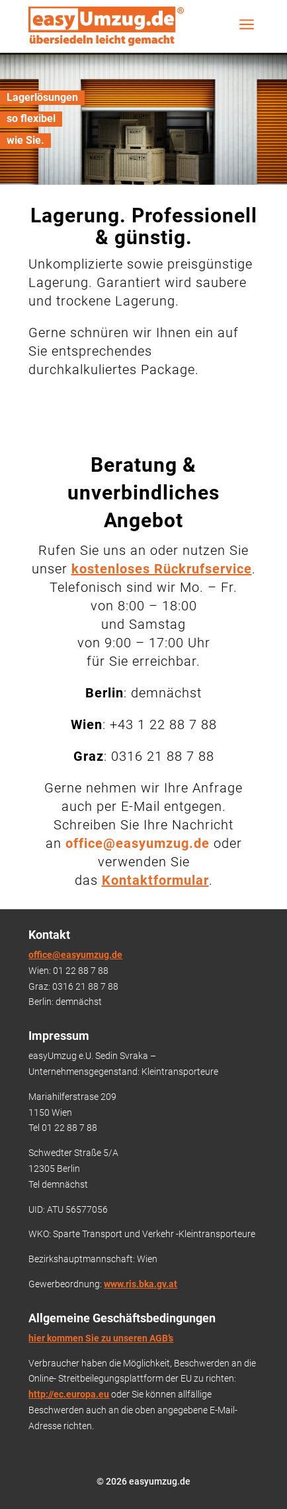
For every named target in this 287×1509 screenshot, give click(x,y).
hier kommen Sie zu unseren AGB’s (100, 1338)
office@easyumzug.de (75, 954)
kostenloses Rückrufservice (161, 569)
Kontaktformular (155, 880)
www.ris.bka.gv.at (140, 1284)
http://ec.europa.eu (68, 1394)
